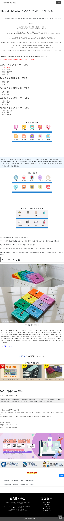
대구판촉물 (46, 508)
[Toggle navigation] (58, 2)
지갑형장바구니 (46, 510)
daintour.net (39, 519)
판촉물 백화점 (9, 2)
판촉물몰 (33, 163)
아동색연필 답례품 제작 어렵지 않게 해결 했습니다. (18, 484)
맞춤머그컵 (46, 506)
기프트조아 (35, 325)
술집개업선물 (6, 67)
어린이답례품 (46, 502)
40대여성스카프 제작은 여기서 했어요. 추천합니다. (18, 480)
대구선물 (46, 504)
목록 (61, 475)
